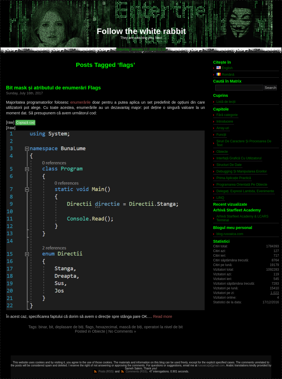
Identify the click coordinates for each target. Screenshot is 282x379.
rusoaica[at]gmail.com (211, 365)
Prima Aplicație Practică (233, 178)
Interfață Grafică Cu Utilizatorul (238, 158)
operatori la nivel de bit (163, 327)
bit (51, 327)
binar (43, 327)
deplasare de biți (69, 327)
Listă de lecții (225, 102)
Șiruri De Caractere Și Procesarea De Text (243, 143)
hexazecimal (106, 327)
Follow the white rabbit (141, 31)
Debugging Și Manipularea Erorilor (241, 171)
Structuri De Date (229, 165)
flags (90, 327)
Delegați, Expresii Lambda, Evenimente (245, 191)
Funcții (221, 135)
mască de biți (130, 327)
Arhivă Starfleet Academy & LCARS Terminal (242, 218)
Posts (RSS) (106, 371)
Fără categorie (227, 115)
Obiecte (98, 331)
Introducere (224, 121)
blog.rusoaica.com (229, 234)
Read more (162, 316)
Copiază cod (25, 123)
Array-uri (222, 128)
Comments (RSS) (136, 371)
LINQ (220, 198)
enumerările (80, 102)
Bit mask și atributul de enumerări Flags (53, 87)
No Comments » (122, 331)
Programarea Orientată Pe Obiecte (241, 184)
